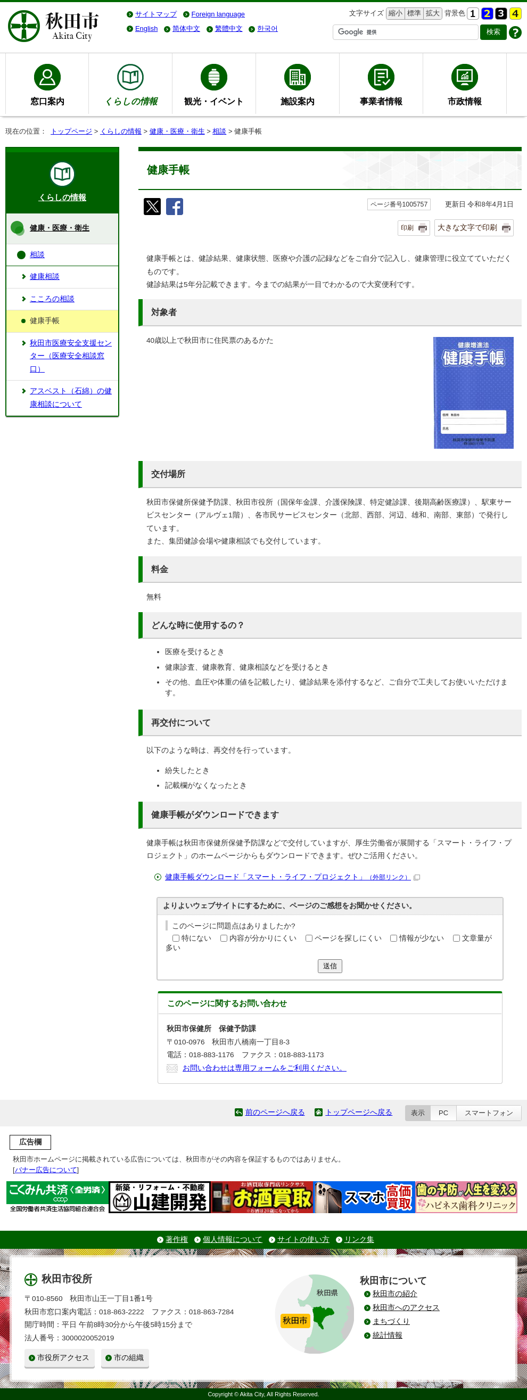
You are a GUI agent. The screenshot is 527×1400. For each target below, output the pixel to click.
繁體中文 (229, 28)
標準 (413, 13)
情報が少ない (421, 938)
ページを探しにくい (348, 938)
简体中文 (186, 28)
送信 (330, 966)
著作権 (177, 1239)
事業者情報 (381, 101)
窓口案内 (47, 101)
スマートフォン (489, 1113)
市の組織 (129, 1358)
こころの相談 (52, 299)
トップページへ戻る (358, 1112)
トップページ (71, 131)
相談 (219, 131)
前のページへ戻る (275, 1112)
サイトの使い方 (303, 1239)
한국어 (267, 28)
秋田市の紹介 (395, 1294)
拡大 (432, 13)
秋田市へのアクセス (406, 1308)
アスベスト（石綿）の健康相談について (71, 397)
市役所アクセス (63, 1358)
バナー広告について (46, 1170)
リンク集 (359, 1239)
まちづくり (391, 1321)
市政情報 (465, 101)
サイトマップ (156, 14)
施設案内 (298, 101)
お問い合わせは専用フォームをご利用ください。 (265, 1068)
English (146, 28)
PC (443, 1113)
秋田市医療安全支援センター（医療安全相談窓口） (71, 356)
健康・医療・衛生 (177, 131)
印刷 (407, 228)
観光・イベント (214, 101)
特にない (196, 938)
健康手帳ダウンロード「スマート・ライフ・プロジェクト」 (292, 877)
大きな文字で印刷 (467, 227)
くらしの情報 (121, 131)
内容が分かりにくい (263, 938)
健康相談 (45, 277)
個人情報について (232, 1239)
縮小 (394, 13)
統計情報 (387, 1335)
